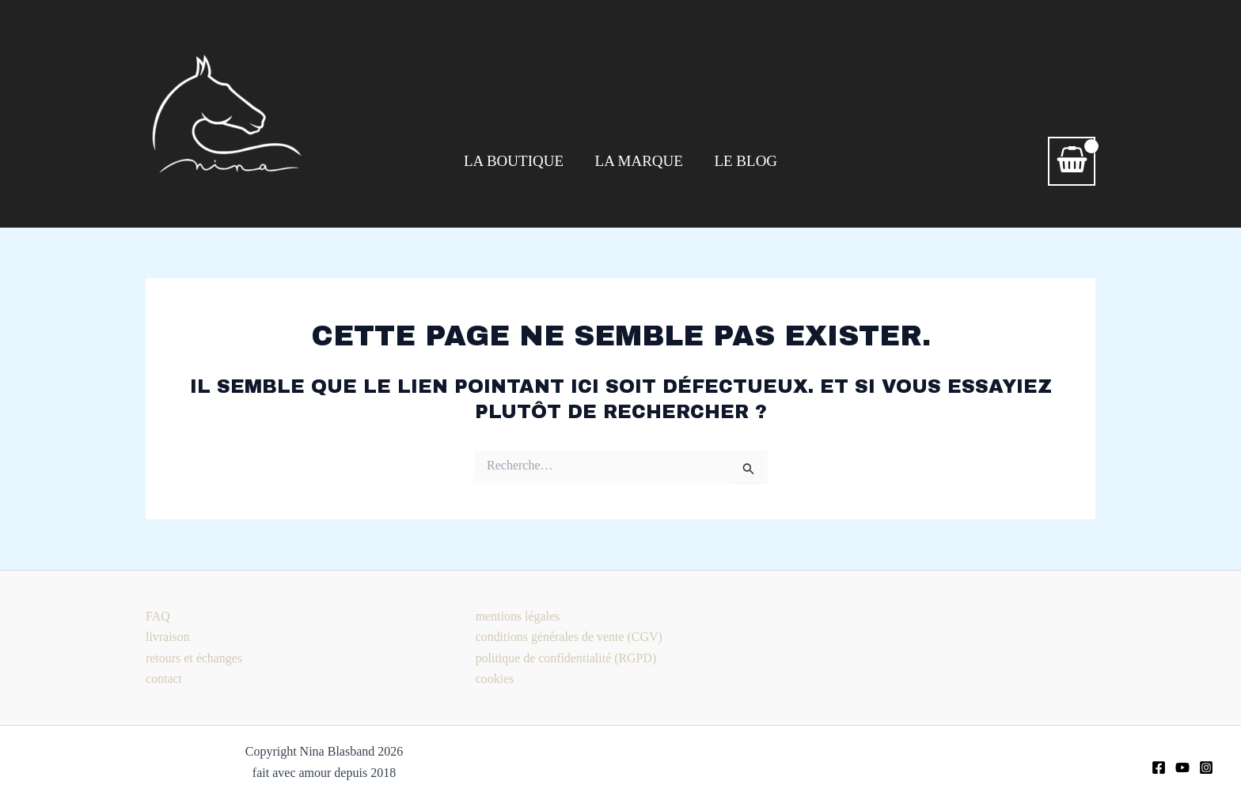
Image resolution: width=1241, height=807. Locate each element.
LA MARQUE (639, 161)
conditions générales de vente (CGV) (569, 636)
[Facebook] (1159, 767)
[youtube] (1182, 767)
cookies (495, 678)
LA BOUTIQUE (514, 161)
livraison (168, 636)
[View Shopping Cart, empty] (1071, 161)
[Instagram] (1206, 767)
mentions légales (518, 616)
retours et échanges (194, 658)
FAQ (158, 616)
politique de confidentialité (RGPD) (567, 658)
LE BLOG (744, 161)
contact (164, 678)
